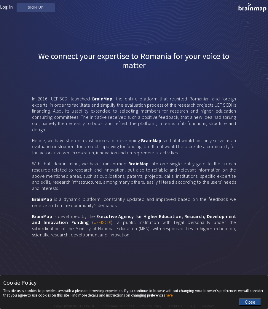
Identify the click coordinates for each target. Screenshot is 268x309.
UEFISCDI (102, 222)
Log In (6, 7)
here (169, 295)
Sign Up (36, 7)
